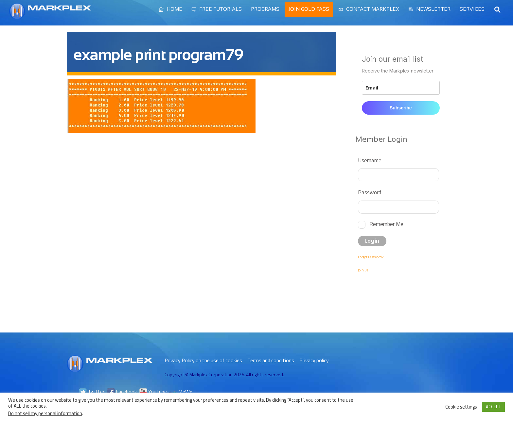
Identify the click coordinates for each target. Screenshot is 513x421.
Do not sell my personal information (45, 413)
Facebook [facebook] (122, 392)
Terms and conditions (270, 360)
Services (472, 9)
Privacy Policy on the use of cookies (203, 360)
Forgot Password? (370, 257)
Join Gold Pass (309, 9)
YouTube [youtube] (153, 392)
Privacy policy (314, 360)
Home (170, 9)
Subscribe (401, 107)
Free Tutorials (216, 9)
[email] (401, 88)
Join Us (363, 270)
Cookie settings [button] (461, 407)
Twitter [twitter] (91, 392)
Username (369, 160)
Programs (265, 9)
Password (369, 192)
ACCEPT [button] (493, 406)
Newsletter (429, 9)
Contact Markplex (368, 9)
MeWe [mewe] (180, 392)
